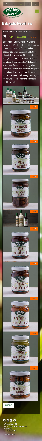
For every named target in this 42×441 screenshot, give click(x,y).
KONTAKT (8, 405)
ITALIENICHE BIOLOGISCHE (22, 37)
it (6, 3)
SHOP (33, 107)
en (13, 3)
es (35, 3)
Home (4, 31)
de (21, 3)
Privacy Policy (8, 428)
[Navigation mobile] (37, 11)
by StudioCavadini (9, 434)
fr (28, 3)
